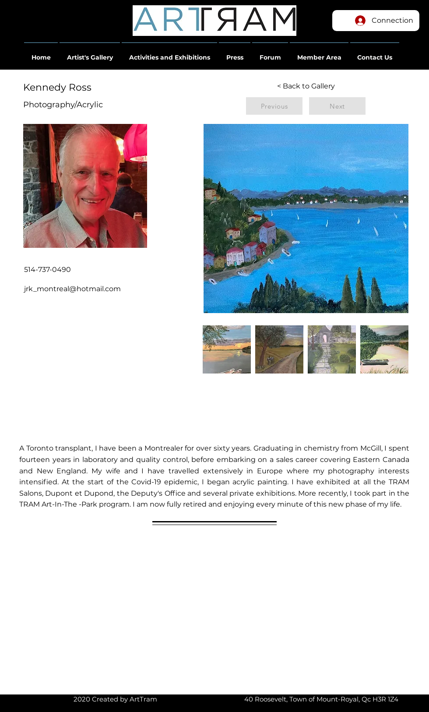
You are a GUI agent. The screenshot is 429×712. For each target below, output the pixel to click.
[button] (41, 53)
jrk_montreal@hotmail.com (72, 289)
